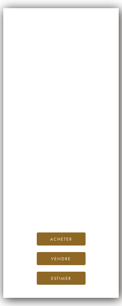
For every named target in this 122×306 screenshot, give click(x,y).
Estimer (61, 278)
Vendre (61, 259)
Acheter (61, 239)
